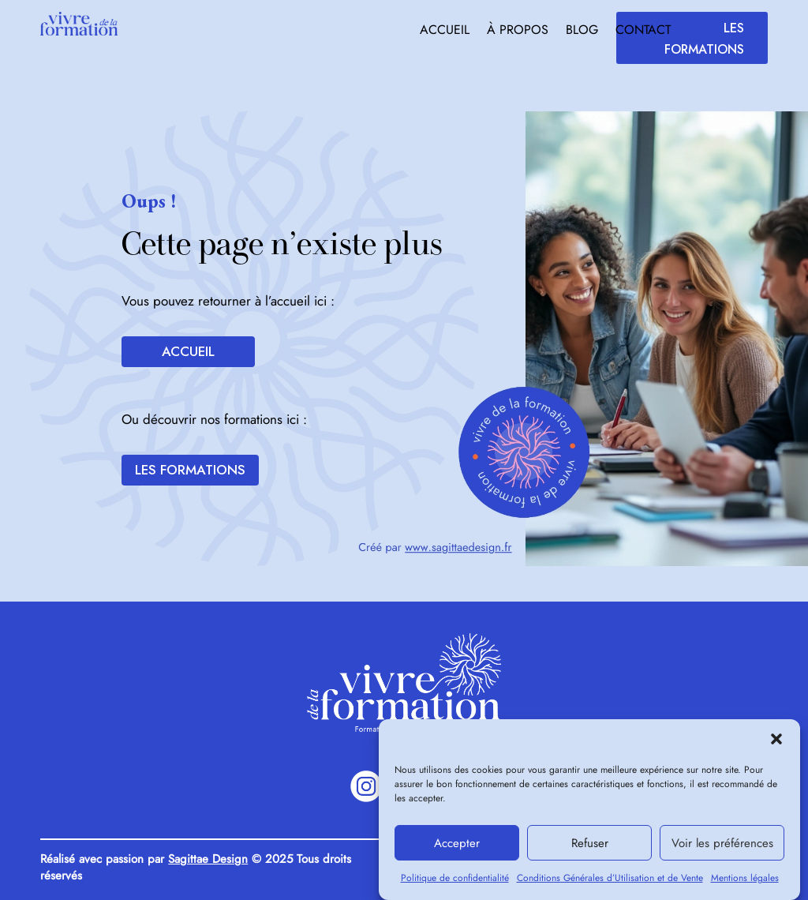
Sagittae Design (208, 859)
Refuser (589, 848)
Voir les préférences (722, 848)
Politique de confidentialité (455, 884)
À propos (517, 31)
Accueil (444, 31)
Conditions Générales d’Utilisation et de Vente (610, 884)
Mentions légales (745, 884)
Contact (643, 31)
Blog (582, 31)
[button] (776, 745)
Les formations (704, 38)
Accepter (457, 848)
